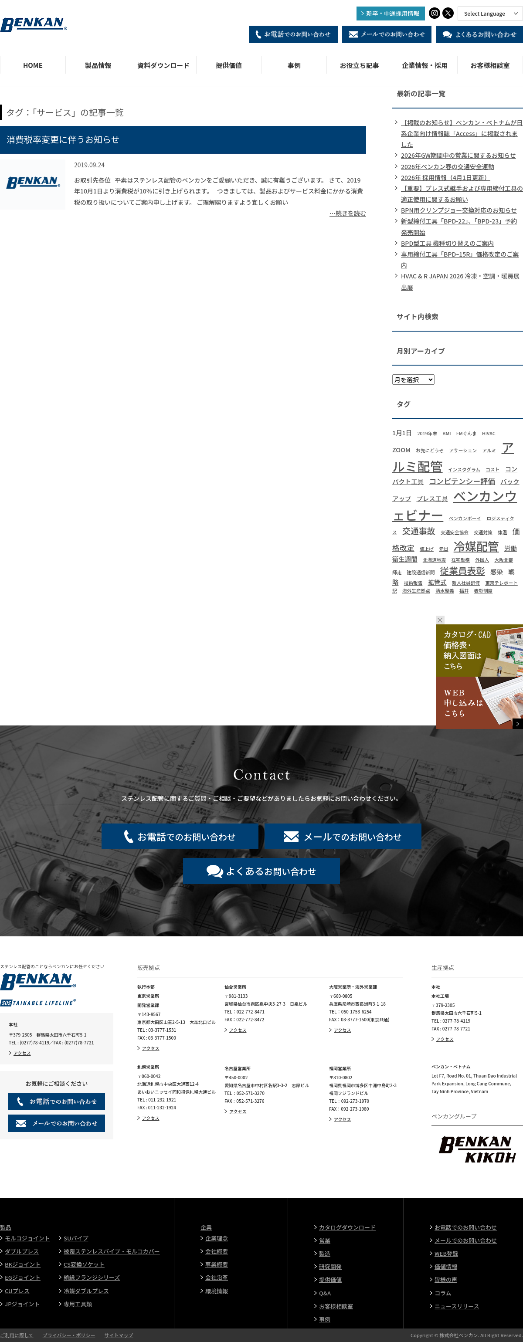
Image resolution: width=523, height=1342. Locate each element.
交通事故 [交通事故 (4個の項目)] (418, 530)
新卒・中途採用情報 (393, 13)
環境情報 (216, 1291)
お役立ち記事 (359, 65)
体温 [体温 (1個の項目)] (502, 532)
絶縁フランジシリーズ (92, 1277)
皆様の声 (446, 1279)
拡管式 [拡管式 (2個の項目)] (437, 581)
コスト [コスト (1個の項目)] (492, 469)
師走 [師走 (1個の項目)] (396, 572)
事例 (294, 65)
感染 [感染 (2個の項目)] (496, 571)
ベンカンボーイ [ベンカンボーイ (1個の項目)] (465, 518)
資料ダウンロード (163, 65)
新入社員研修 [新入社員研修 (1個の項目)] (466, 583)
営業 (324, 1240)
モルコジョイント (27, 1238)
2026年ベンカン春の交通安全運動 (447, 166)
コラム (443, 1293)
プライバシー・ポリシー (69, 1335)
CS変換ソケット (84, 1264)
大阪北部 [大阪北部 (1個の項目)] (504, 559)
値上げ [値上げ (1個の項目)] (427, 549)
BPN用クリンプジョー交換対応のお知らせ (459, 210)
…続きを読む (347, 213)
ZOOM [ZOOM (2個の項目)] (401, 449)
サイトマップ (118, 1335)
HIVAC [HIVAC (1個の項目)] (489, 433)
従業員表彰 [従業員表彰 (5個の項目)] (462, 570)
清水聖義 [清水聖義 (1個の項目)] (444, 590)
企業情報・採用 (425, 65)
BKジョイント (23, 1264)
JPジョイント (22, 1304)
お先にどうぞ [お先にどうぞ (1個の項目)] (430, 450)
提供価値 (229, 65)
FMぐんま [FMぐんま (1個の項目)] (466, 433)
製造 (324, 1253)
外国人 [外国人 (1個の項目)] (482, 559)
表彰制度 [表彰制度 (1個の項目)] (483, 590)
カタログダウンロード (347, 1227)
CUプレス (17, 1291)
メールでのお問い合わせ (466, 1240)
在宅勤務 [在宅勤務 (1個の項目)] (460, 559)
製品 (5, 1227)
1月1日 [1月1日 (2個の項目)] (402, 432)
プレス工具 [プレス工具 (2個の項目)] (432, 498)
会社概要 (216, 1251)
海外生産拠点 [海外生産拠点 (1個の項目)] (416, 590)
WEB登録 (446, 1253)
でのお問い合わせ (186, 836)
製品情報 (98, 65)
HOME (33, 65)
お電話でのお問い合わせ (466, 1227)
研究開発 (330, 1266)
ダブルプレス (22, 1251)
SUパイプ (76, 1238)
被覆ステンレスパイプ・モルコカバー (112, 1251)
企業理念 (216, 1238)
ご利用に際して (17, 1335)
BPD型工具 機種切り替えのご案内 (447, 243)
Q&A (325, 1293)
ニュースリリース (457, 1306)
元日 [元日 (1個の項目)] (443, 549)
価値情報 (446, 1266)
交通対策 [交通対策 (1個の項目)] (483, 532)
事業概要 (216, 1264)
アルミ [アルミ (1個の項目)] (489, 450)
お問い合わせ (271, 871)
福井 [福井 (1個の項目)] (464, 590)
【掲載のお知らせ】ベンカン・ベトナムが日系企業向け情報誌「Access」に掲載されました (462, 133)
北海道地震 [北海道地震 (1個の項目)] (434, 559)
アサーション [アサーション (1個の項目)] (463, 450)
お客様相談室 (490, 65)
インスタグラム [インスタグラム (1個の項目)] (464, 469)
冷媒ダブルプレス (86, 1291)
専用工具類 (78, 1304)
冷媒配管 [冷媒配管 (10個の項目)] (476, 546)
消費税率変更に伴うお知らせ (63, 139)
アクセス (22, 1053)
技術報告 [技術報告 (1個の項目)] (413, 583)
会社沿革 (216, 1277)
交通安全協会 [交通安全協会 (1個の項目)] (455, 532)
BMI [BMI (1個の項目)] (446, 433)
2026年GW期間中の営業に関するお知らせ (458, 155)
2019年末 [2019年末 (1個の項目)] (427, 433)
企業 (206, 1227)
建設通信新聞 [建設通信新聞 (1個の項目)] (421, 572)
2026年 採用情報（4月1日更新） (445, 177)
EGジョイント (23, 1277)
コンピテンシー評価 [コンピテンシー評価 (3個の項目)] (462, 480)
